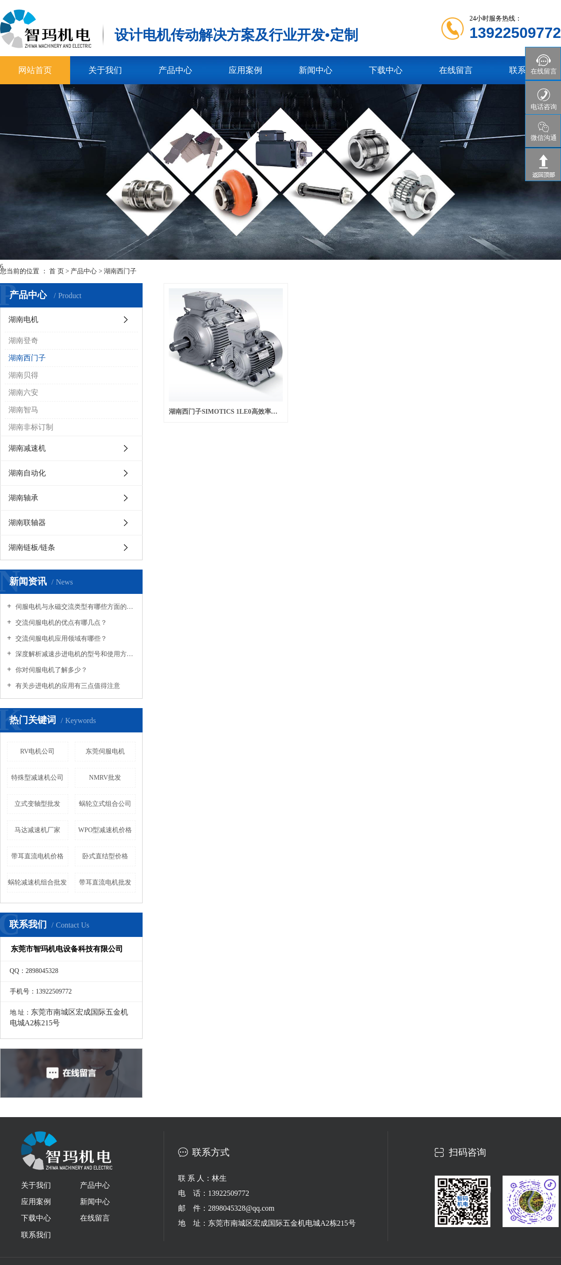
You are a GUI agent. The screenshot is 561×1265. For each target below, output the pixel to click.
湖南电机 (23, 319)
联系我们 (36, 1235)
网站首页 (35, 70)
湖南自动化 (27, 473)
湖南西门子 (120, 271)
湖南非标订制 (30, 427)
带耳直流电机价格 (37, 856)
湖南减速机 (27, 448)
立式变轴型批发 (37, 803)
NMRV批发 (105, 777)
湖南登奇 (23, 340)
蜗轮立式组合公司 (105, 803)
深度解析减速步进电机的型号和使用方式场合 (75, 654)
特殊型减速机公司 (37, 777)
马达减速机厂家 (37, 830)
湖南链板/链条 (31, 547)
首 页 (56, 271)
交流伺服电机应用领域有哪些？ (60, 638)
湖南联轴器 (27, 522)
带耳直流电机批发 (105, 882)
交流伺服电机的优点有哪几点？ (60, 622)
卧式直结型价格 (105, 856)
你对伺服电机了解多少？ (50, 669)
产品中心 (175, 70)
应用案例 (245, 70)
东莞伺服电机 (105, 751)
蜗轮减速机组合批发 (37, 882)
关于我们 (105, 70)
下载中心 (386, 70)
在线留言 (456, 70)
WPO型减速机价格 (105, 830)
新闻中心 (315, 70)
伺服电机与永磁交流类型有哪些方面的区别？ (75, 606)
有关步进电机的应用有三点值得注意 (67, 685)
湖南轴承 (23, 498)
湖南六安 (23, 392)
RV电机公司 (37, 751)
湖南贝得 (23, 375)
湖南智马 (23, 410)
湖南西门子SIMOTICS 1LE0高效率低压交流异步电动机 (226, 411)
